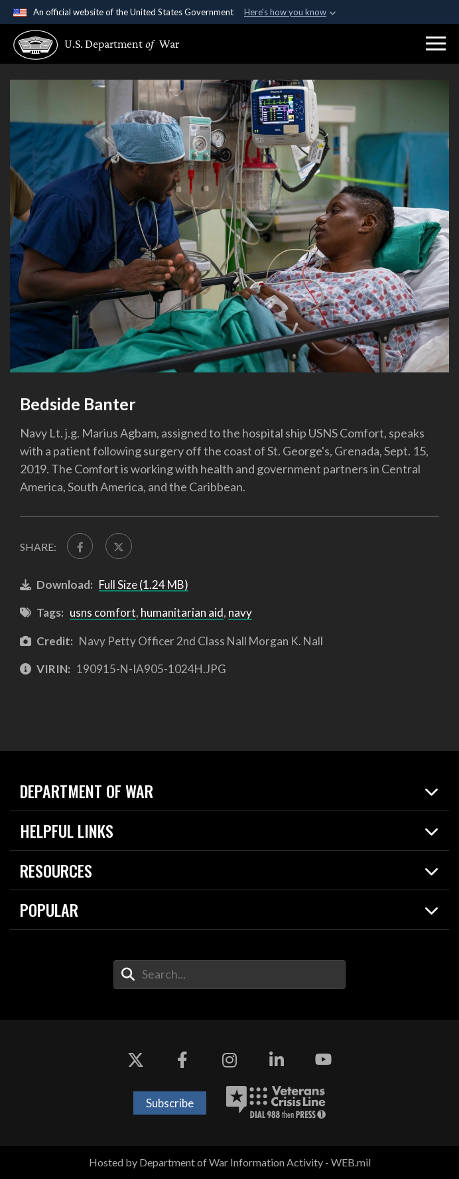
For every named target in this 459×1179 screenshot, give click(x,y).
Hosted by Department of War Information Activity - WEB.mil (230, 1162)
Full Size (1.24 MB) (143, 584)
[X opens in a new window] (136, 1059)
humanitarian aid (182, 612)
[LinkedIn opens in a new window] (276, 1059)
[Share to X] (118, 546)
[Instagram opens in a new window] (229, 1059)
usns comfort (103, 612)
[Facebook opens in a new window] (182, 1059)
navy (240, 612)
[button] (436, 44)
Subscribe (170, 1103)
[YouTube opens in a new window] (323, 1059)
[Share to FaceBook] (80, 546)
